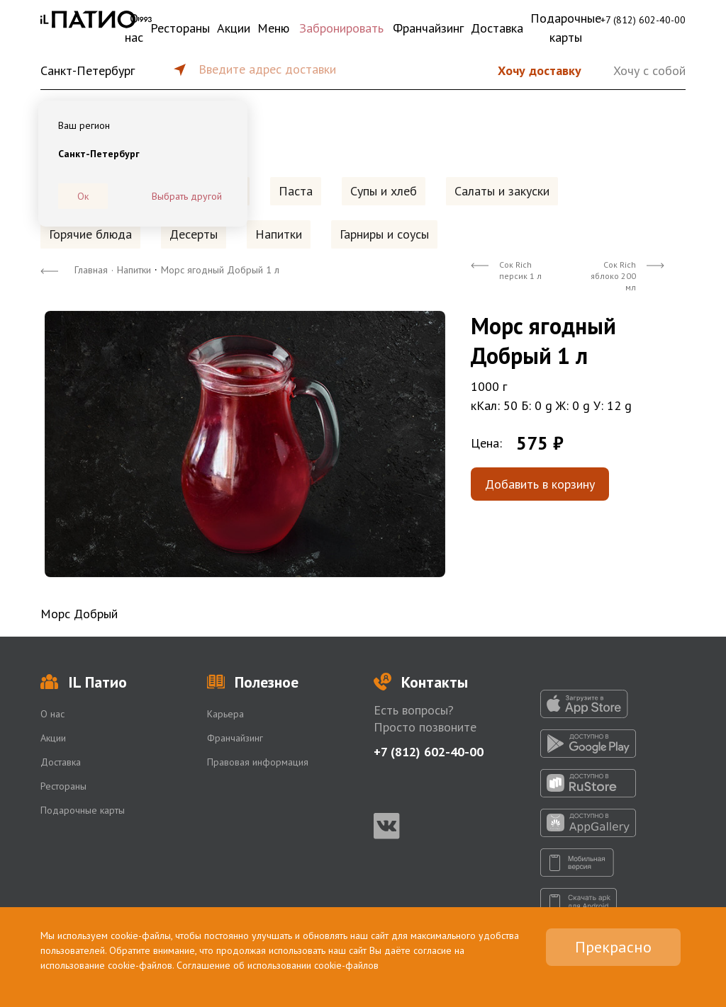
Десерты (193, 234)
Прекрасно (613, 947)
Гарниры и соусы (384, 234)
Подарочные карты (565, 27)
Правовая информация (257, 762)
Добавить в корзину (540, 484)
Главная (91, 269)
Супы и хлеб (383, 191)
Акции (233, 28)
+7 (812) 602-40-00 (643, 19)
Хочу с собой (649, 70)
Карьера (225, 713)
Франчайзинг (428, 28)
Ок (83, 196)
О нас (134, 27)
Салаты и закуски (501, 191)
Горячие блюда (90, 234)
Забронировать (341, 28)
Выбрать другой (187, 196)
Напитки (278, 234)
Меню (273, 28)
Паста (296, 191)
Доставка (497, 28)
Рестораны (180, 28)
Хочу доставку (539, 70)
